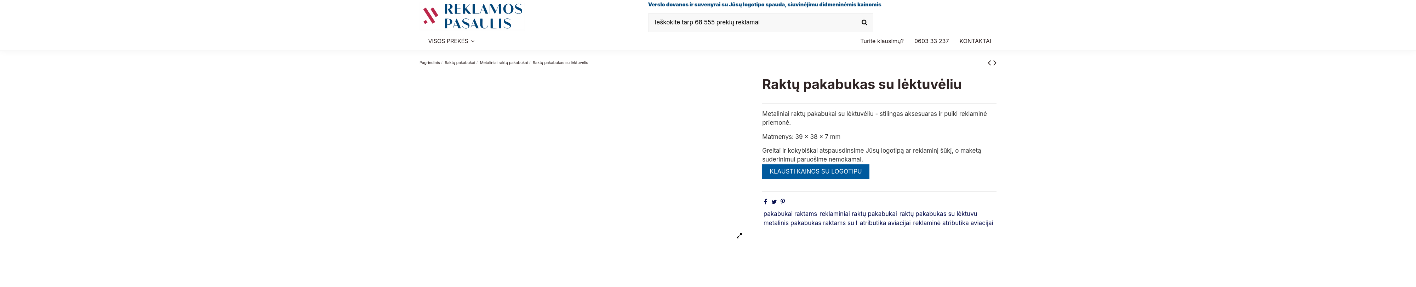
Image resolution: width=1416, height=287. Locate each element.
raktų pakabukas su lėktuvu (938, 213)
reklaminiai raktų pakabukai (858, 213)
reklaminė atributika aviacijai (953, 223)
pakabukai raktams (790, 213)
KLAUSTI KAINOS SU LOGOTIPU (816, 171)
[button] (931, 41)
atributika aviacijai (885, 223)
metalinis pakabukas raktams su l (810, 223)
